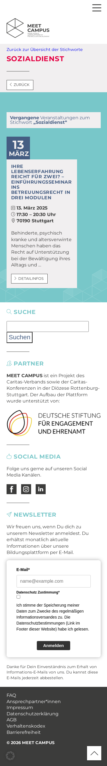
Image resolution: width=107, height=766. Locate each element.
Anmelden (53, 645)
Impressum (20, 707)
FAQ (11, 695)
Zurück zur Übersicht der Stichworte (45, 49)
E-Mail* (23, 569)
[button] (10, 756)
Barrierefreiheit (24, 732)
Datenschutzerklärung (32, 713)
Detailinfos (29, 278)
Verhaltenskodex (26, 726)
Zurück (19, 85)
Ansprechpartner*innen (34, 701)
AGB (12, 719)
